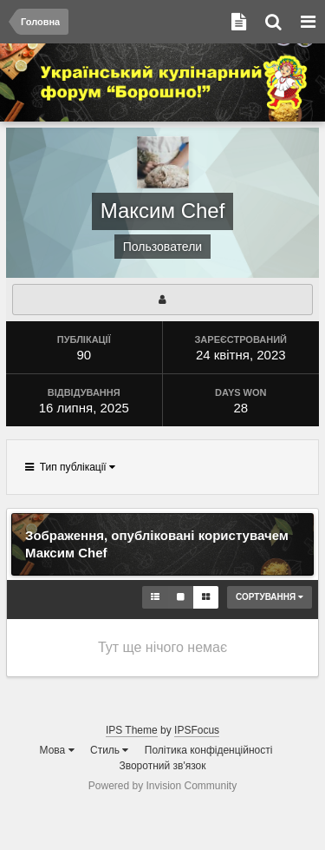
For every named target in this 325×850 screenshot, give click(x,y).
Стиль (109, 750)
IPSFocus (196, 730)
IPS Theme (132, 730)
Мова (57, 750)
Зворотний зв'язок (162, 766)
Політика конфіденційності (209, 750)
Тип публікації (70, 467)
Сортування (269, 597)
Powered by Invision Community (162, 786)
